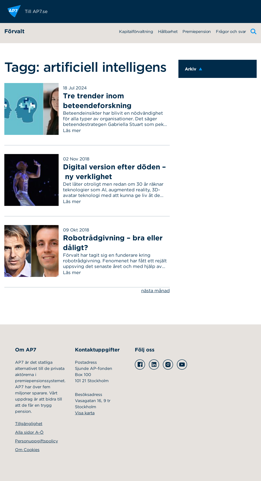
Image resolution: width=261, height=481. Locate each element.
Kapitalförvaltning (136, 31)
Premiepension (196, 31)
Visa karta (85, 412)
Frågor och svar (231, 31)
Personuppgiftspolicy (36, 441)
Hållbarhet (167, 31)
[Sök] (254, 31)
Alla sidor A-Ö (29, 432)
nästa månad (155, 290)
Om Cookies (27, 449)
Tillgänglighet (28, 423)
